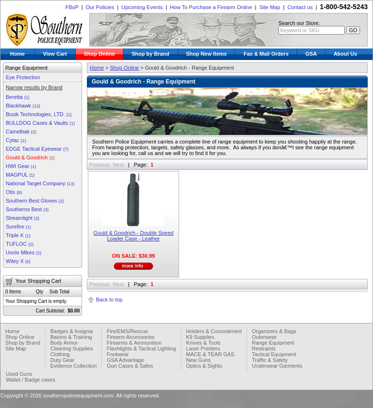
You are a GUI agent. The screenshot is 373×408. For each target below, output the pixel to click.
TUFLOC (20, 244)
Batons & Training (71, 337)
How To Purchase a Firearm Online (211, 7)
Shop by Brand (150, 54)
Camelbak (21, 131)
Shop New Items (206, 54)
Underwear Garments (277, 366)
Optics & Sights (204, 366)
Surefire (18, 226)
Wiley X (18, 261)
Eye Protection (23, 77)
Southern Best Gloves (35, 201)
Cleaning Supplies (71, 348)
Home (17, 54)
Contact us (300, 7)
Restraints (264, 348)
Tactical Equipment (274, 354)
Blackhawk (23, 105)
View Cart (55, 54)
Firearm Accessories (131, 337)
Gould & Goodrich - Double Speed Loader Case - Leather (134, 235)
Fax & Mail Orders (266, 54)
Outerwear (264, 337)
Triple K (18, 235)
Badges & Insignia (71, 331)
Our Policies (99, 7)
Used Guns (19, 374)
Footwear (118, 354)
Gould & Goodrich (30, 157)
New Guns (198, 360)
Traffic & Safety (270, 360)
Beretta (18, 97)
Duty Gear (62, 360)
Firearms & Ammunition (134, 343)
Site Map (269, 7)
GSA (311, 54)
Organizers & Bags (274, 331)
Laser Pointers (203, 348)
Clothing (60, 354)
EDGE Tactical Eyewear (37, 149)
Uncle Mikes (23, 252)
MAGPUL (20, 175)
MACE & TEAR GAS (210, 354)
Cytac (16, 140)
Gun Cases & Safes (130, 366)
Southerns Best (27, 209)
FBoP (71, 7)
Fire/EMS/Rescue (127, 331)
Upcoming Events (142, 7)
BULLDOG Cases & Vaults (40, 123)
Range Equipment (273, 343)
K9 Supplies (200, 337)
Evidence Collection (73, 366)
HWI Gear (21, 166)
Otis (14, 192)
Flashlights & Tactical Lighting (141, 348)
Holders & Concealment (214, 331)
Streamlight (22, 218)
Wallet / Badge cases (30, 380)
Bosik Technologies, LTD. (39, 114)
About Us (345, 54)
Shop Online (99, 54)
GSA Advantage (125, 360)
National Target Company (40, 183)
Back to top (109, 299)
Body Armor (64, 343)
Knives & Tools (203, 343)
